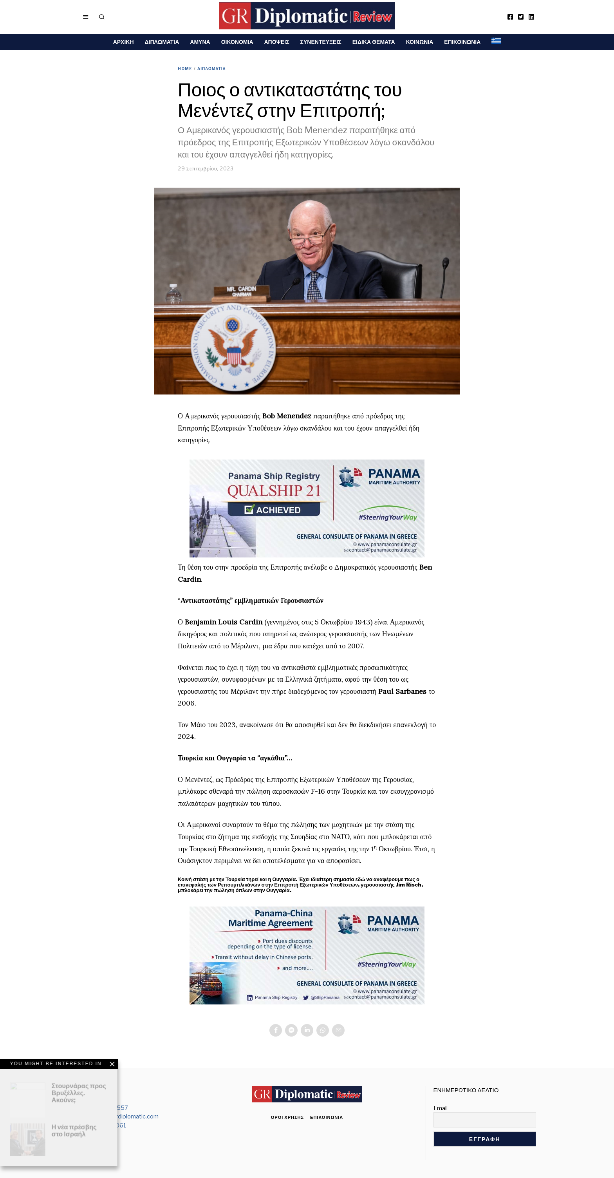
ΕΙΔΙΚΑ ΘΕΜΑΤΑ (373, 41)
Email (440, 1108)
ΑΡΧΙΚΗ (123, 41)
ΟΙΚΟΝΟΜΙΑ (237, 41)
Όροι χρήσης (287, 1117)
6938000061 (107, 1125)
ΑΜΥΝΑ (200, 41)
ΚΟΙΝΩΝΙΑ (419, 41)
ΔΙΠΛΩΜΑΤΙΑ (162, 41)
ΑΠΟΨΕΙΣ (276, 41)
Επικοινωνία (326, 1117)
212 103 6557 (109, 1107)
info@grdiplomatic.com (128, 1116)
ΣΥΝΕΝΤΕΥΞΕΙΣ (320, 41)
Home (185, 68)
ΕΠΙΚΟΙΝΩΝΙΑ (462, 41)
